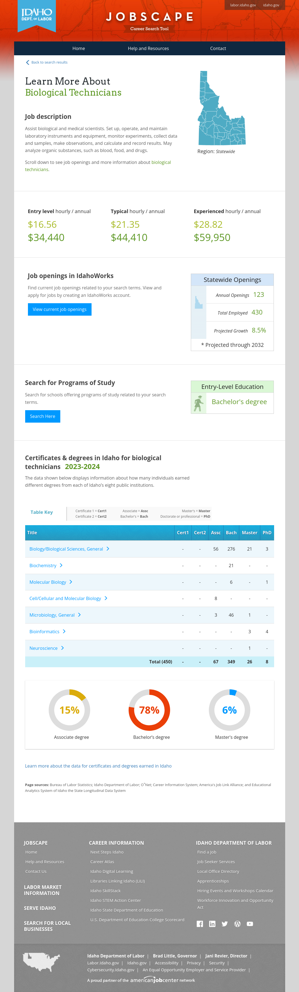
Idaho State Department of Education (126, 910)
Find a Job (206, 852)
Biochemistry (46, 565)
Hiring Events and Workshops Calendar (235, 890)
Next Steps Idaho (107, 852)
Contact (218, 48)
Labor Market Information (43, 890)
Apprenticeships (213, 881)
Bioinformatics (48, 632)
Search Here (42, 416)
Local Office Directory (218, 871)
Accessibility (166, 962)
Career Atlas (102, 861)
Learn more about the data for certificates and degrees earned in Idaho (98, 766)
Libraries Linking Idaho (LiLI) (117, 881)
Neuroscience (47, 648)
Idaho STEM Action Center (115, 900)
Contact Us (36, 871)
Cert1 (183, 533)
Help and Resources (148, 48)
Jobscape (36, 842)
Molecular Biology (51, 582)
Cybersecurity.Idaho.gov (110, 969)
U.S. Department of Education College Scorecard (137, 919)
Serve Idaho (40, 908)
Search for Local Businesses (47, 926)
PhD (266, 533)
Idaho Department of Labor (234, 842)
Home (78, 48)
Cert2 (200, 533)
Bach (231, 533)
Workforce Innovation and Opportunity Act (235, 903)
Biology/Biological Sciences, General (70, 549)
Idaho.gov (136, 962)
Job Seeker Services (216, 861)
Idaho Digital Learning (111, 871)
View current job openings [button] (60, 309)
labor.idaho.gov (243, 4)
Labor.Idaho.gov (103, 962)
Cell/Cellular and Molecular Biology (69, 598)
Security (217, 962)
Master (249, 533)
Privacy (194, 962)
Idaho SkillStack (105, 890)
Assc (216, 533)
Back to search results (46, 62)
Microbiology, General (56, 615)
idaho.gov (271, 4)
